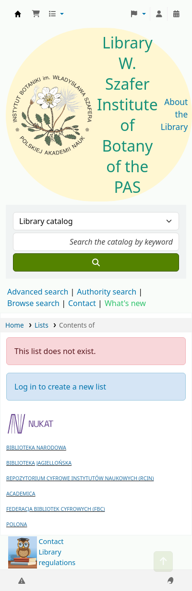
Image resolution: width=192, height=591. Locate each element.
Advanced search (37, 291)
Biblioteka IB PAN (17, 14)
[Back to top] (163, 561)
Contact (51, 541)
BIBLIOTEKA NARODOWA (36, 447)
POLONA (16, 524)
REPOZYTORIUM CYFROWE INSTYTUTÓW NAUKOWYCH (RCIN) (80, 478)
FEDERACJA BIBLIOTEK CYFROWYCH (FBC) (55, 509)
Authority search (106, 291)
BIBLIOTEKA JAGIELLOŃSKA (39, 463)
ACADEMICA (21, 493)
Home (14, 325)
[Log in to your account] (159, 14)
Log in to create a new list (60, 386)
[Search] (96, 262)
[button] (36, 14)
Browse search (33, 303)
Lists (41, 325)
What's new (125, 303)
